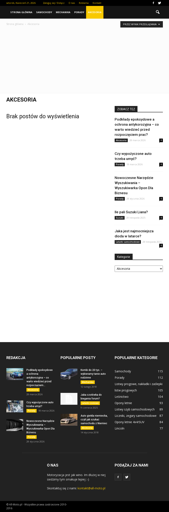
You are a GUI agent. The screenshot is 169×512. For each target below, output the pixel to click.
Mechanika (63, 12)
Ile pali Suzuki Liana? (131, 212)
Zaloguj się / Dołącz (54, 2)
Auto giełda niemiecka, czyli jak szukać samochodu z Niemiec (94, 419)
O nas (72, 2)
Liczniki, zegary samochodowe (136, 416)
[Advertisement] (84, 58)
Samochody (44, 12)
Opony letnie (123, 403)
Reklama (84, 2)
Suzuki (119, 217)
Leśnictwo (122, 397)
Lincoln (119, 428)
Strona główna (21, 12)
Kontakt (97, 2)
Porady (79, 12)
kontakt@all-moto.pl (91, 488)
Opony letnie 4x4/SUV (129, 422)
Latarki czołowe (90, 403)
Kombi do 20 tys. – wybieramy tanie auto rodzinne (93, 374)
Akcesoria (95, 12)
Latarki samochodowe (128, 241)
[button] (158, 12)
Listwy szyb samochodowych (135, 409)
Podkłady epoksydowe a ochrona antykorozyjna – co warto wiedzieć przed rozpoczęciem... (39, 378)
